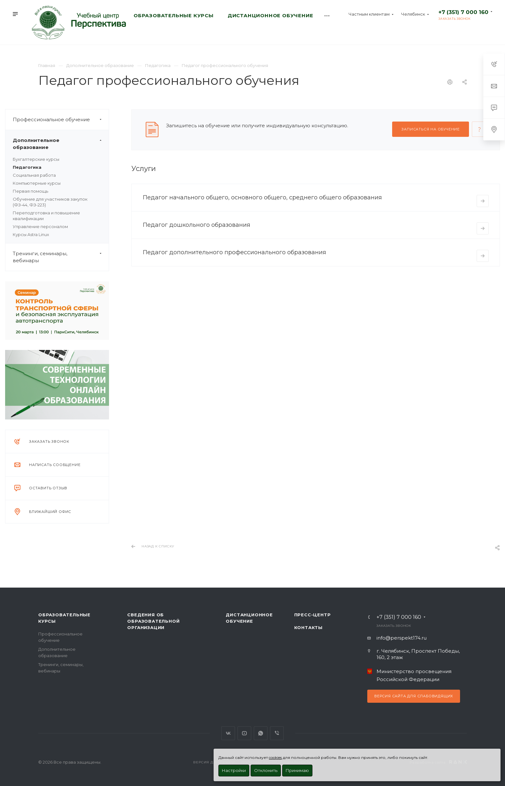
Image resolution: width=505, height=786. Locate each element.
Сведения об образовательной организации (153, 621)
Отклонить (265, 770)
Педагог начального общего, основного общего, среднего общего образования (262, 197)
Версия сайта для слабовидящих (413, 696)
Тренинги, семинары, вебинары (61, 257)
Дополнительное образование (61, 144)
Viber (277, 733)
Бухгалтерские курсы (36, 159)
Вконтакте (228, 733)
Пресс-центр (312, 614)
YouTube (244, 733)
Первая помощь (30, 191)
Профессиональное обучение (61, 119)
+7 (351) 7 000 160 (463, 12)
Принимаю (297, 770)
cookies (275, 757)
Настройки (234, 770)
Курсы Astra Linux (31, 234)
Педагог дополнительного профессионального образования (234, 252)
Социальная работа (34, 175)
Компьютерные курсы (37, 183)
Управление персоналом (40, 226)
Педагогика (27, 167)
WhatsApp (260, 733)
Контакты (308, 627)
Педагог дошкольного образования (196, 224)
